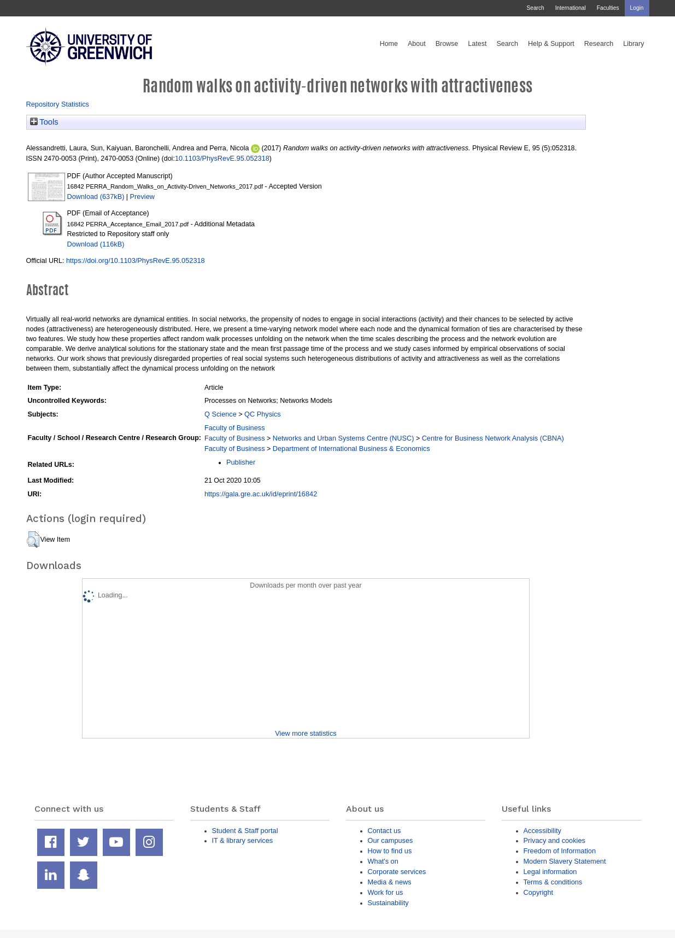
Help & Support (551, 44)
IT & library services (242, 840)
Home (389, 44)
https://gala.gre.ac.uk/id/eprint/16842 (260, 494)
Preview (142, 196)
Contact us (384, 830)
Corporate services (397, 871)
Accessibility (542, 830)
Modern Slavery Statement (565, 861)
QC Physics (262, 414)
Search (535, 8)
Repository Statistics (58, 104)
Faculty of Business (234, 428)
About (417, 44)
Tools (44, 122)
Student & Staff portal (245, 830)
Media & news (390, 882)
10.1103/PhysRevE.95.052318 (222, 158)
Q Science (220, 414)
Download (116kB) (96, 244)
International (570, 8)
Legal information (550, 871)
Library (633, 44)
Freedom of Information (560, 851)
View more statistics (305, 733)
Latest (477, 44)
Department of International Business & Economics (351, 448)
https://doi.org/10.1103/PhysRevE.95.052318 (135, 260)
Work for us (385, 892)
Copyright (539, 892)
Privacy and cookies (554, 840)
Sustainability (388, 903)
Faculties (608, 8)
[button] (33, 539)
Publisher (240, 462)
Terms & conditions (553, 882)
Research (599, 44)
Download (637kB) (96, 196)
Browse (447, 44)
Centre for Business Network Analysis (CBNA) (493, 438)
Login (637, 8)
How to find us (390, 851)
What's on (383, 861)
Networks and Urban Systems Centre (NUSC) (343, 438)
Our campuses (390, 840)
